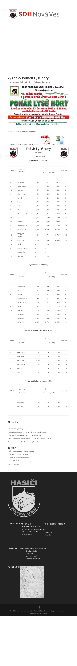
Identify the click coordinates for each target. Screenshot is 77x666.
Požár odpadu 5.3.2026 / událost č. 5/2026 (21, 451)
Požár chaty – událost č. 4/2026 (18, 454)
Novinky (47, 82)
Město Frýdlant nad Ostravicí (36, 548)
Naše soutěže (39, 82)
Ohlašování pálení (32, 551)
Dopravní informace (33, 559)
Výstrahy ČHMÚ (31, 556)
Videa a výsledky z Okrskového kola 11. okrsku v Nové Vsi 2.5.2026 (29, 439)
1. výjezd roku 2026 (14, 464)
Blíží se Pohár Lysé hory (15, 429)
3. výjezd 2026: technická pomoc (18, 458)
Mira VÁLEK (34, 611)
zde (30, 144)
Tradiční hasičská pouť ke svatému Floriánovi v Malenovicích (27, 432)
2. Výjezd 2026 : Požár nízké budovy (19, 461)
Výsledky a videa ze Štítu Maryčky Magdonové (23, 442)
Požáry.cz (29, 554)
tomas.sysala (17, 82)
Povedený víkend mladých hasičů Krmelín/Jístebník (24, 435)
